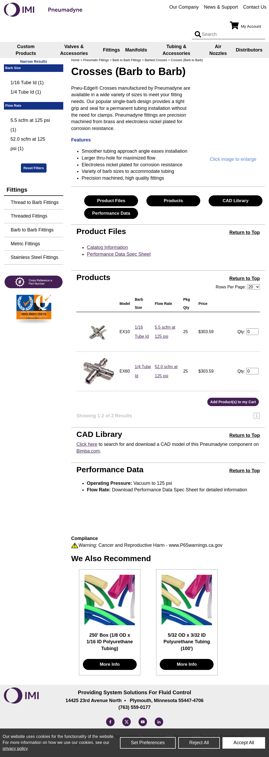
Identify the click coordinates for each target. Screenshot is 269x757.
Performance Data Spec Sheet (119, 254)
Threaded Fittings (29, 216)
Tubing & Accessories (176, 50)
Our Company (184, 7)
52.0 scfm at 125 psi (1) (27, 143)
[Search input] (198, 34)
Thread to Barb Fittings (35, 202)
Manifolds (136, 50)
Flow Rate (164, 303)
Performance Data (111, 213)
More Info (110, 664)
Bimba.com (88, 451)
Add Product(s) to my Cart (233, 402)
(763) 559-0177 (134, 707)
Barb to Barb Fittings (126, 60)
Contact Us (254, 7)
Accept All (243, 742)
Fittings (111, 50)
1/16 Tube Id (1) (27, 82)
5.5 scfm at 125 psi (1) (30, 125)
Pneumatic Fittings (96, 60)
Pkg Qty (187, 303)
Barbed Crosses (156, 60)
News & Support (221, 7)
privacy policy (15, 748)
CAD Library (235, 200)
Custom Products (26, 50)
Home (75, 60)
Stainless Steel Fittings (34, 257)
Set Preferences (148, 742)
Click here (86, 444)
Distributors (249, 50)
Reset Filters (34, 168)
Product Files (111, 200)
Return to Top (244, 232)
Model (125, 303)
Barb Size (139, 303)
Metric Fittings (25, 243)
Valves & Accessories (74, 50)
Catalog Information (107, 247)
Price (203, 303)
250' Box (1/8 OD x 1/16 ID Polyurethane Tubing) (110, 642)
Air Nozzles (218, 50)
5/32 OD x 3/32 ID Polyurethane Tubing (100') (187, 642)
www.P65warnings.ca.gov (195, 545)
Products (173, 200)
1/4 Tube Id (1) (25, 92)
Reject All (199, 742)
